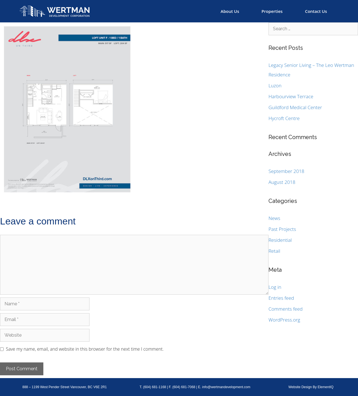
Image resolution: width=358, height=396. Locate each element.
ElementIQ (326, 387)
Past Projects (282, 229)
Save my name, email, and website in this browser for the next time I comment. (85, 349)
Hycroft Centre (284, 118)
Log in (274, 287)
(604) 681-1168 (154, 387)
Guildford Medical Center (295, 107)
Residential (280, 240)
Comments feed (285, 309)
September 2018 (286, 171)
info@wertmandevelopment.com (226, 387)
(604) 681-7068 (183, 387)
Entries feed (281, 298)
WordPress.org (284, 320)
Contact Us (316, 11)
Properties (272, 11)
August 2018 (281, 182)
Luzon (275, 85)
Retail (274, 251)
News (274, 218)
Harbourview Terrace (290, 96)
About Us (230, 11)
